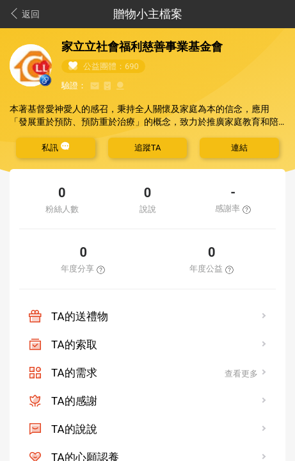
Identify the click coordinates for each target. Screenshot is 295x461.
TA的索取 (74, 344)
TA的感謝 (74, 400)
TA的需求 (74, 372)
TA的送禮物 (79, 316)
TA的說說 (74, 429)
